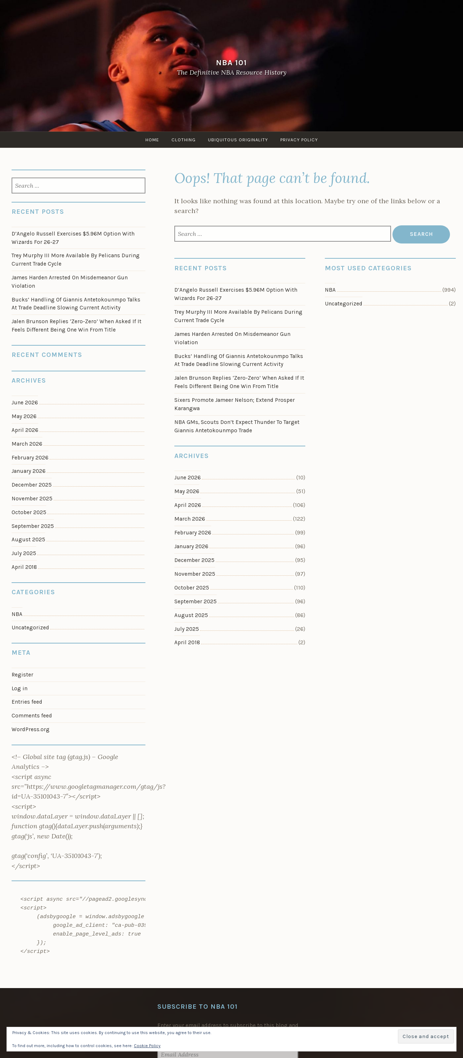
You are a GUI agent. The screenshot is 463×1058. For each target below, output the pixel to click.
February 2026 (192, 532)
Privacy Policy (299, 139)
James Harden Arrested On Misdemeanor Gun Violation (232, 338)
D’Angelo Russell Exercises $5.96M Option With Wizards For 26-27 (235, 294)
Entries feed (27, 702)
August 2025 (191, 615)
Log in (19, 688)
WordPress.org (31, 729)
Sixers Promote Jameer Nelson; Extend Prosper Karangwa (234, 404)
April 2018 (187, 642)
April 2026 (187, 505)
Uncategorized (343, 303)
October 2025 (191, 587)
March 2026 (189, 519)
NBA (330, 290)
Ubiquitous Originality (238, 139)
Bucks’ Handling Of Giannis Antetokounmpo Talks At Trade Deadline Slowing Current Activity (238, 360)
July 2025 (186, 629)
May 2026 (186, 491)
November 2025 (194, 574)
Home (152, 139)
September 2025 (195, 601)
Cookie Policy (147, 1045)
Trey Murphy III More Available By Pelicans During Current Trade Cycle (238, 316)
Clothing (183, 139)
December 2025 (194, 560)
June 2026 (187, 477)
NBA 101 (231, 62)
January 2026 (191, 546)
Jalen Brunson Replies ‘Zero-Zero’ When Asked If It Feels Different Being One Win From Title (239, 382)
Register (22, 674)
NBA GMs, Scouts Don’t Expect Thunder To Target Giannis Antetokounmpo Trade (237, 426)
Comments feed (32, 715)
